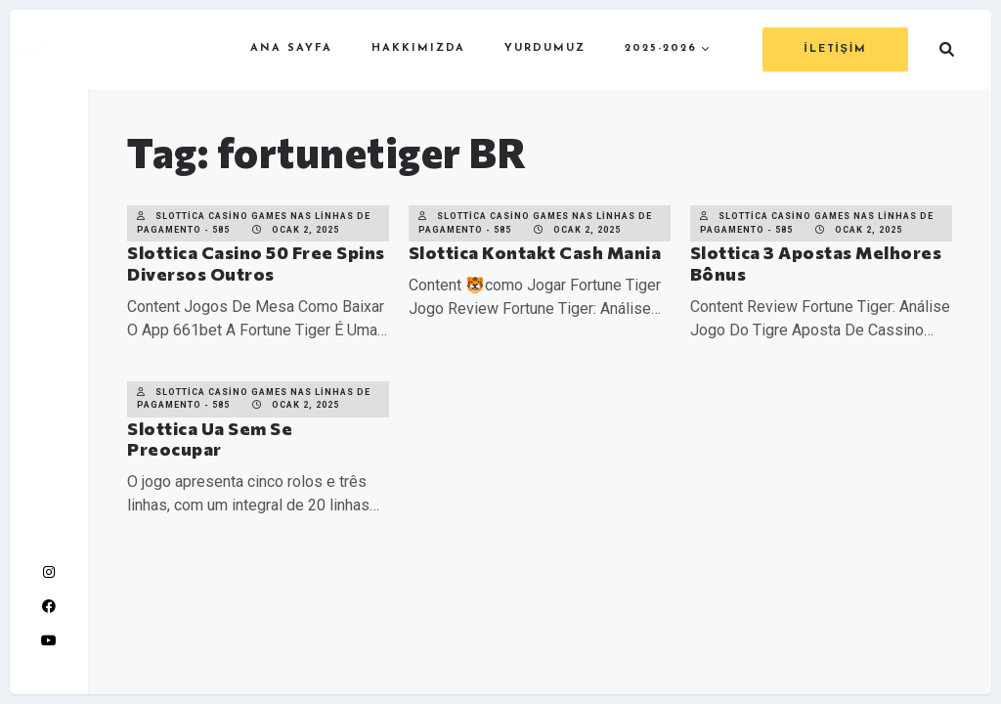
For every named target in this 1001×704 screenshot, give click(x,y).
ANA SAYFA (291, 48)
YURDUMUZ (545, 48)
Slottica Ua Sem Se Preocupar (209, 439)
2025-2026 (661, 48)
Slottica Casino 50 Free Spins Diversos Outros (256, 263)
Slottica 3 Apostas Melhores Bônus (816, 263)
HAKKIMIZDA (418, 48)
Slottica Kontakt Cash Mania (535, 252)
